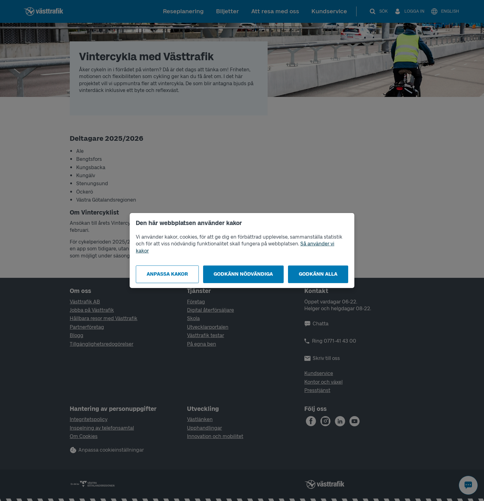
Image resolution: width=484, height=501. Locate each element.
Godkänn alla (318, 274)
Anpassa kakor (167, 274)
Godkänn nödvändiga (243, 274)
